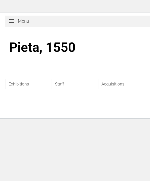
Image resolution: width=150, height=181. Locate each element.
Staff (59, 83)
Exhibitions (19, 83)
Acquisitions (112, 83)
